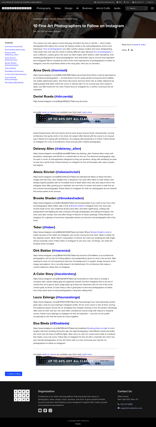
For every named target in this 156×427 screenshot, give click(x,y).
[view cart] (127, 2)
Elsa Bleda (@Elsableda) (14, 82)
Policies (78, 424)
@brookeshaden (70, 198)
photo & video (140, 44)
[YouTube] (40, 410)
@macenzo (61, 250)
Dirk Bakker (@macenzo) (14, 71)
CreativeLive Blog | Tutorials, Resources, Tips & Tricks (55, 18)
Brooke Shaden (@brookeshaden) (11, 64)
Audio (117, 8)
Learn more (87, 112)
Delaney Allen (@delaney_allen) (11, 53)
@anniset (59, 70)
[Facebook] (45, 410)
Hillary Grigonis (54, 31)
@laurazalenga (68, 297)
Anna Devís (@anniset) (13, 46)
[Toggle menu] (152, 8)
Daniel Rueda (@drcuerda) (15, 49)
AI (77, 8)
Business (87, 8)
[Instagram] (50, 410)
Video (58, 8)
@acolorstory (65, 273)
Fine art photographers (53, 49)
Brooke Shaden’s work (100, 232)
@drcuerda (63, 96)
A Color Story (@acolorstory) (15, 74)
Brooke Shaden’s (78, 205)
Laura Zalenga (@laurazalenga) (11, 78)
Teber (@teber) (10, 68)
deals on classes (49, 112)
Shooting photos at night (97, 328)
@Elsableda (59, 323)
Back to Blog (13, 373)
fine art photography (102, 51)
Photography (44, 8)
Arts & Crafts (103, 8)
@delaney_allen (68, 148)
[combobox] (137, 8)
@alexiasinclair (68, 171)
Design (68, 8)
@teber (49, 227)
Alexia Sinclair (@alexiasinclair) (11, 59)
